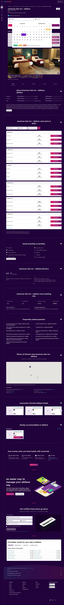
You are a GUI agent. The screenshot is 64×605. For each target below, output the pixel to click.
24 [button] (17, 39)
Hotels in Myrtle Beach (12, 555)
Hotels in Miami (36, 555)
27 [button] (33, 39)
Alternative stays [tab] (18, 545)
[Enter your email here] (20, 523)
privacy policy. (25, 531)
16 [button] (14, 37)
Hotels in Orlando (37, 553)
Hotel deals (9, 6)
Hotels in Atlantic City (38, 558)
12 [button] (22, 34)
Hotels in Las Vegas (37, 550)
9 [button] (14, 34)
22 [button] (30, 37)
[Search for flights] (1, 5)
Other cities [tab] (10, 545)
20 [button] (25, 37)
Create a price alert (51, 458)
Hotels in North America (16, 6)
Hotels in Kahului (10, 553)
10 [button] (17, 34)
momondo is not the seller (34, 571)
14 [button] (27, 34)
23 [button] (14, 39)
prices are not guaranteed (30, 568)
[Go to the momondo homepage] (7, 1)
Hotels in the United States (25, 6)
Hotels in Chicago (11, 556)
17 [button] (17, 37)
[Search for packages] (1, 12)
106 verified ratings (16, 15)
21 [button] (27, 37)
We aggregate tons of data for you (34, 573)
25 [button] (19, 39)
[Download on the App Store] (52, 587)
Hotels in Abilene (38, 6)
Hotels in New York (11, 550)
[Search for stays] (1, 7)
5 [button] (49, 29)
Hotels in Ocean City (11, 558)
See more (59, 428)
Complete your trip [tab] (33, 545)
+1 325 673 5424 (11, 14)
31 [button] (17, 42)
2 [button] (41, 29)
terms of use (20, 531)
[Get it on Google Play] (52, 584)
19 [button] (22, 37)
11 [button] (19, 34)
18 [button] (19, 37)
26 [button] (22, 39)
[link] (18, 437)
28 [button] (27, 39)
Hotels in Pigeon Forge (38, 556)
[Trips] (1, 15)
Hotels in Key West (37, 552)
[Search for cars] (1, 9)
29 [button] (30, 39)
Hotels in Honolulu (11, 552)
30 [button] (14, 42)
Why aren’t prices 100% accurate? (34, 575)
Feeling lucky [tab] (25, 545)
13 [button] (33, 34)
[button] (2, 1)
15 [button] (30, 34)
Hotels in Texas (32, 6)
